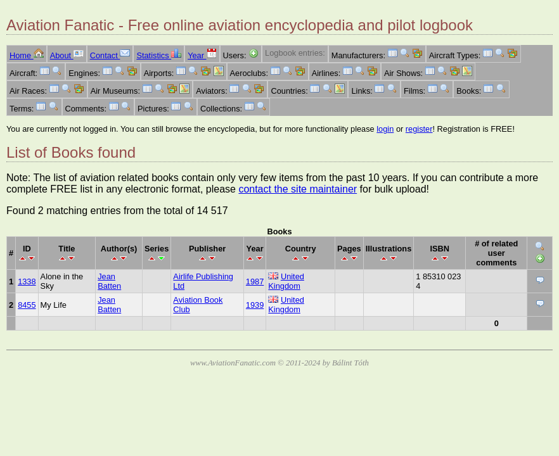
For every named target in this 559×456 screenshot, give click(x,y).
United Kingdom (286, 281)
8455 (26, 305)
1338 (26, 281)
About (67, 55)
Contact (110, 55)
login (385, 129)
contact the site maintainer (297, 189)
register (419, 129)
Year (202, 55)
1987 (255, 281)
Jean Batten (109, 281)
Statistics (158, 55)
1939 (255, 305)
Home (27, 55)
